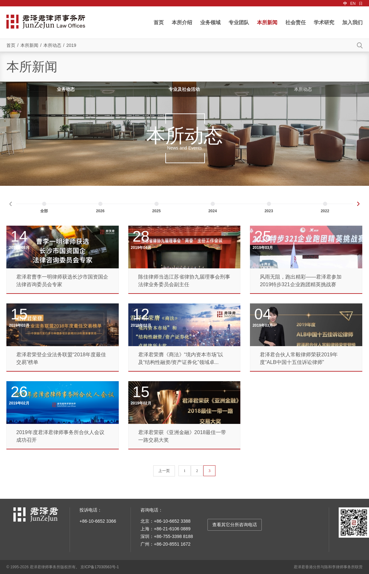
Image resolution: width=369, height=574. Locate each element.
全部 (44, 211)
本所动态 (52, 45)
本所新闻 (267, 22)
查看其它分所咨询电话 (234, 524)
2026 (100, 211)
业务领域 (210, 22)
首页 (159, 22)
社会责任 (295, 22)
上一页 (164, 471)
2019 (71, 45)
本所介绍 (182, 22)
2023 (269, 211)
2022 (325, 211)
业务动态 (66, 89)
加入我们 (352, 22)
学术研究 (324, 22)
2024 (212, 211)
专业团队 (239, 22)
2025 (156, 211)
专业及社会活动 (184, 89)
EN (353, 3)
